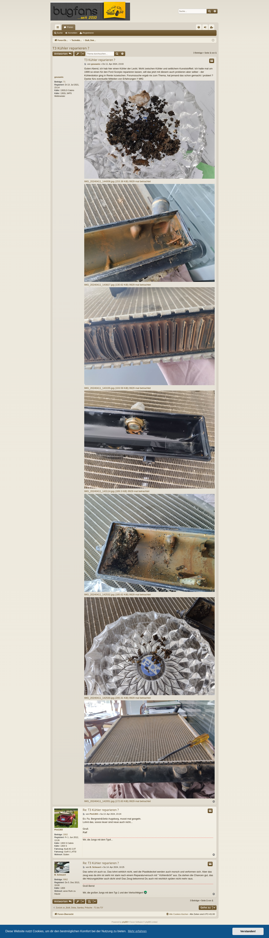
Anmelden (72, 33)
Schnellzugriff (58, 28)
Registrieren (88, 33)
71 (64, 82)
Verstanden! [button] (248, 931)
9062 (65, 879)
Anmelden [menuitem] (206, 28)
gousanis (58, 77)
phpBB (125, 922)
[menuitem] (199, 27)
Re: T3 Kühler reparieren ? (101, 810)
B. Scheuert (60, 875)
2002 (65, 834)
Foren (70, 27)
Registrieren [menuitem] (212, 28)
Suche (60, 33)
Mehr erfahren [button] (137, 931)
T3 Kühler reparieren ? (70, 48)
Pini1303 (58, 830)
